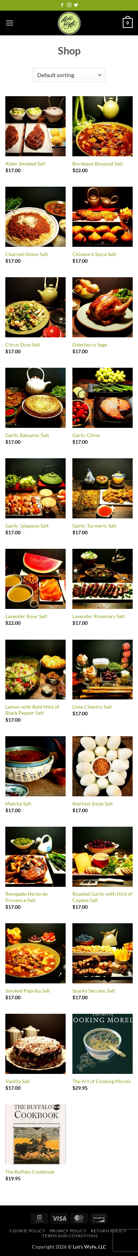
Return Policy (109, 1230)
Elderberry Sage (89, 345)
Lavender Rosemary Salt (98, 616)
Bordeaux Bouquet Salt (97, 164)
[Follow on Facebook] (62, 5)
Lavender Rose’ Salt (26, 616)
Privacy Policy (68, 1230)
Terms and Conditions (70, 1235)
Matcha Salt (18, 804)
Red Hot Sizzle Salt (92, 804)
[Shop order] (69, 75)
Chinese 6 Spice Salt (94, 254)
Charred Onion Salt (26, 254)
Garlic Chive (86, 435)
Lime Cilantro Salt (92, 707)
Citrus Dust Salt (22, 345)
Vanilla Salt (17, 1081)
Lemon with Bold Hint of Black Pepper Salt (32, 710)
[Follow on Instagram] (69, 5)
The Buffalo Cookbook (30, 1172)
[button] (9, 22)
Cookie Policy (27, 1230)
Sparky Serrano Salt (93, 991)
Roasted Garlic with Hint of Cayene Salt (102, 897)
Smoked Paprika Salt (27, 991)
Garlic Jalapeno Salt (27, 526)
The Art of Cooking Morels (101, 1081)
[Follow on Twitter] (76, 5)
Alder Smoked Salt (25, 164)
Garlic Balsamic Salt (27, 435)
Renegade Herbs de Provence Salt (26, 897)
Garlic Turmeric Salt (94, 526)
